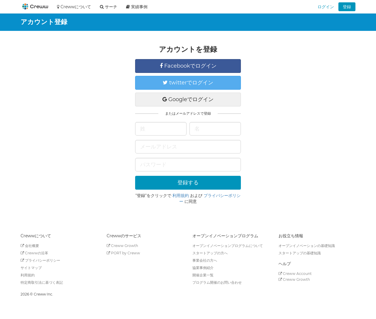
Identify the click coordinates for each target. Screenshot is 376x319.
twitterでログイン (188, 82)
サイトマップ (31, 267)
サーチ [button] (108, 6)
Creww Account (295, 273)
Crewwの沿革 (34, 253)
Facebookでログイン (188, 66)
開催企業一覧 (203, 275)
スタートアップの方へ (210, 253)
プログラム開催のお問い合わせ (217, 282)
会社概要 (30, 245)
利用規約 (180, 195)
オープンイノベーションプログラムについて (227, 245)
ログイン (326, 6)
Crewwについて (74, 6)
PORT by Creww (123, 253)
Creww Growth (122, 245)
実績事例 (136, 6)
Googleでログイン (188, 99)
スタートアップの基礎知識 (299, 253)
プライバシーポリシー (40, 260)
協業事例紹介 (203, 267)
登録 (347, 6)
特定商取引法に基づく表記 (42, 282)
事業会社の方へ (204, 260)
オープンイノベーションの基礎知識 (306, 245)
